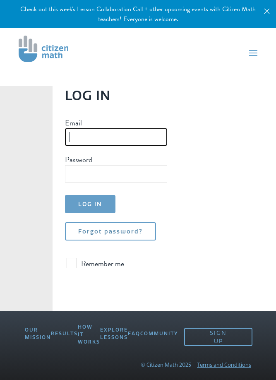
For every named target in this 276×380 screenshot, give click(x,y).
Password (78, 159)
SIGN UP (218, 337)
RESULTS (64, 333)
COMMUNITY (159, 333)
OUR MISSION (38, 333)
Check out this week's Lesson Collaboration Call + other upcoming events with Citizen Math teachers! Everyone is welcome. (138, 14)
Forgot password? (110, 231)
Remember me (95, 263)
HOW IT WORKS (89, 334)
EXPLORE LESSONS (114, 333)
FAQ (134, 333)
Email (73, 122)
